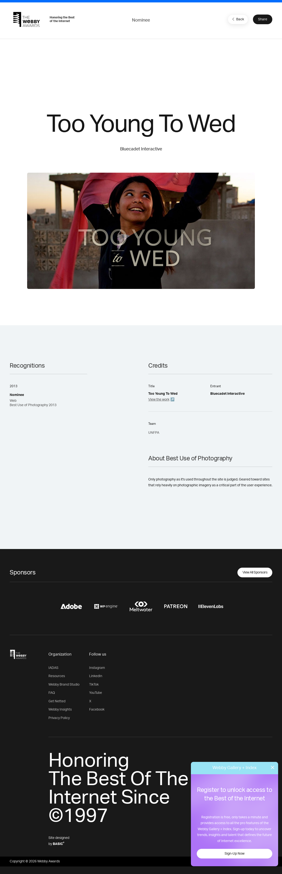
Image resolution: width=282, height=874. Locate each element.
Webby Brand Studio (63, 684)
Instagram (97, 668)
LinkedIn (95, 676)
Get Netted (56, 701)
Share (262, 19)
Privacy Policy (59, 718)
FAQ (51, 693)
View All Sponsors (255, 572)
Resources (56, 676)
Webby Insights (60, 709)
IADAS (53, 668)
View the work (158, 399)
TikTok (94, 684)
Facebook (96, 709)
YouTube (95, 693)
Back (237, 19)
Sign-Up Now (234, 853)
